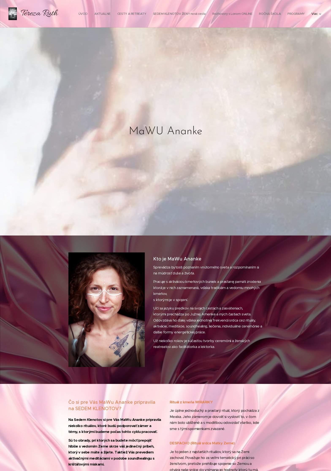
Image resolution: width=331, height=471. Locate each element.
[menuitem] (100, 13)
